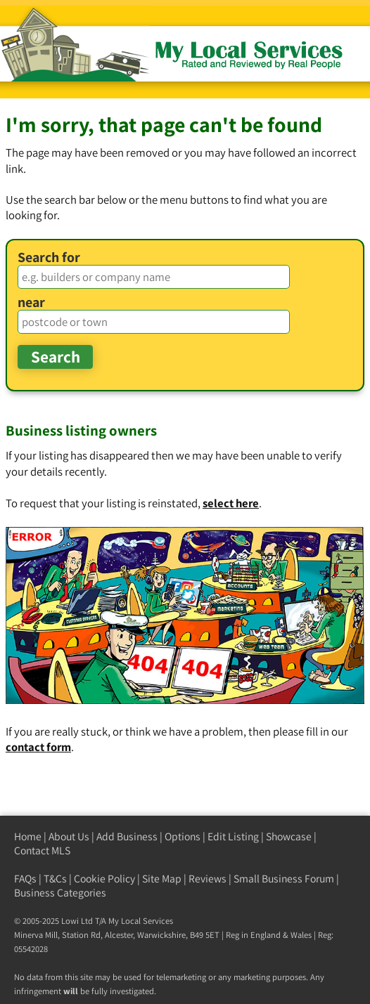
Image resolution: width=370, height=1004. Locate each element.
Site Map (161, 878)
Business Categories (60, 892)
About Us (69, 836)
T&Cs (55, 878)
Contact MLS (42, 850)
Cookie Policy (104, 878)
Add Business (127, 836)
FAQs (25, 878)
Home (28, 836)
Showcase (289, 836)
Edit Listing (233, 836)
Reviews (208, 878)
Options (182, 836)
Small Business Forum (284, 878)
